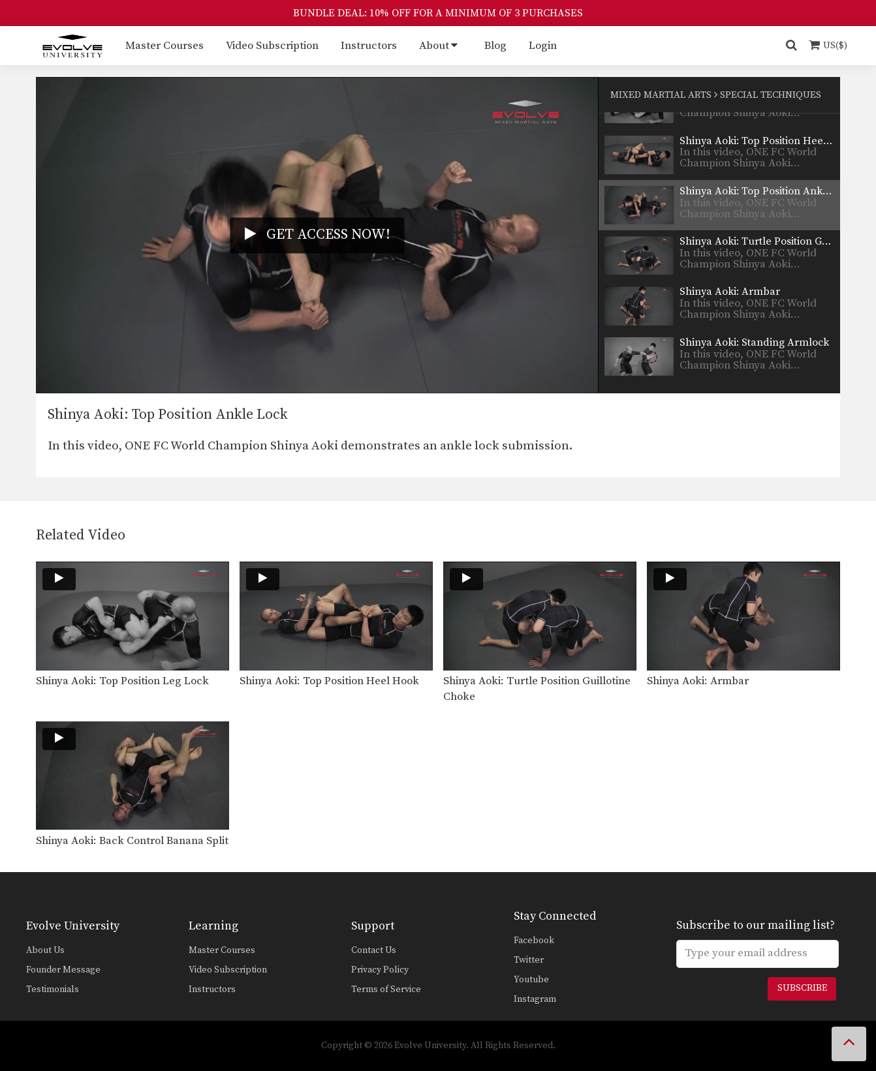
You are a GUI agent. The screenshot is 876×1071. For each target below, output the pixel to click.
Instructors (369, 45)
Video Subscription (272, 45)
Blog (495, 45)
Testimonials (52, 989)
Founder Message (63, 970)
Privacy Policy (380, 970)
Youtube (531, 980)
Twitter (529, 960)
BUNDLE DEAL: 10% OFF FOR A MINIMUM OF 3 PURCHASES (438, 13)
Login (543, 45)
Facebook (534, 940)
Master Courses (164, 45)
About (434, 45)
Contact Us (373, 950)
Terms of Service (386, 989)
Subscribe (802, 988)
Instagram (535, 999)
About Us (45, 950)
